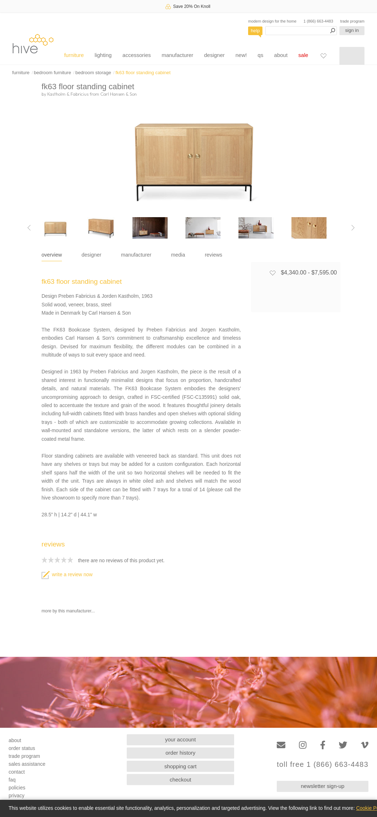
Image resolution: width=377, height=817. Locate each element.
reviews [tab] (213, 255)
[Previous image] (29, 228)
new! (241, 55)
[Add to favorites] (272, 272)
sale (303, 55)
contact (17, 772)
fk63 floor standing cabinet (142, 72)
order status (22, 748)
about (281, 55)
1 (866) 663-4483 (318, 21)
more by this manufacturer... (68, 610)
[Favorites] (323, 55)
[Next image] (353, 228)
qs (261, 55)
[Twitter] (343, 745)
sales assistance (27, 764)
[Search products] (301, 30)
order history (180, 753)
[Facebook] (322, 745)
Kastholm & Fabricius (67, 94)
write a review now (67, 574)
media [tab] (178, 255)
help (255, 30)
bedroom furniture (52, 72)
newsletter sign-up (322, 786)
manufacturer (177, 55)
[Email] (281, 745)
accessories (136, 55)
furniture (74, 55)
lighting (103, 55)
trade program (352, 21)
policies (17, 787)
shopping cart (180, 766)
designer (214, 55)
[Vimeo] (364, 745)
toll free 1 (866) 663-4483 (322, 764)
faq (12, 780)
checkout (180, 780)
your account (180, 739)
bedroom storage (93, 72)
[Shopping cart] (351, 56)
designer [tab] (91, 255)
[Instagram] (302, 745)
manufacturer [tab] (136, 255)
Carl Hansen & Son (118, 94)
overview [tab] (52, 255)
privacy (16, 795)
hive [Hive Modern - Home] (33, 43)
